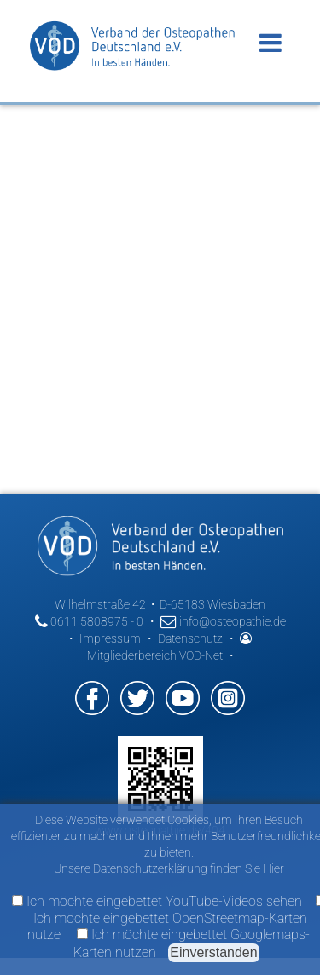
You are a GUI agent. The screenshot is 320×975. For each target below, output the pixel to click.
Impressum (110, 638)
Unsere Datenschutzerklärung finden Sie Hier (169, 868)
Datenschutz (190, 638)
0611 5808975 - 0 (89, 621)
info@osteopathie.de (223, 621)
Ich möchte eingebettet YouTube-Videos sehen (157, 901)
